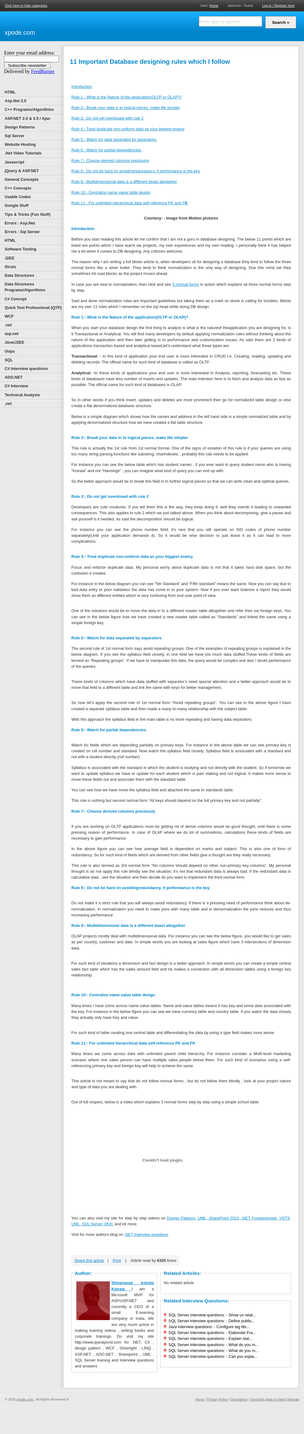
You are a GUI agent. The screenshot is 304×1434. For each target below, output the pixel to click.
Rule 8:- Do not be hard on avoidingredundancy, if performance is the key (135, 171)
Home (213, 5)
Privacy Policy (217, 1399)
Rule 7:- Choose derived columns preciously (110, 160)
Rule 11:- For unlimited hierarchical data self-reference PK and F (129, 203)
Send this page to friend (268, 1399)
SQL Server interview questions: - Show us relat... (212, 1315)
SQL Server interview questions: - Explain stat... (210, 1338)
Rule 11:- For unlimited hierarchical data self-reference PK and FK (133, 1043)
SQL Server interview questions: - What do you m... (213, 1344)
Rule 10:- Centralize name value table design (110, 192)
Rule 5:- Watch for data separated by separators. (114, 139)
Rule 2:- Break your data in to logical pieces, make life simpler (125, 107)
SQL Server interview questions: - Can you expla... (212, 1356)
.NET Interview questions (146, 1234)
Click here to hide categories (26, 5)
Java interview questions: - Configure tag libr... (209, 1326)
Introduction (81, 86)
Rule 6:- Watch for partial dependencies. (106, 150)
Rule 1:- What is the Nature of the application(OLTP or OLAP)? (126, 97)
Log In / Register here (278, 5)
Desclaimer (239, 1399)
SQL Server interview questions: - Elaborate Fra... (212, 1332)
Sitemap (293, 1399)
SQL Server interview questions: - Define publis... (211, 1321)
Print (117, 1260)
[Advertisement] (108, 25)
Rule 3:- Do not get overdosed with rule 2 (107, 118)
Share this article (89, 1260)
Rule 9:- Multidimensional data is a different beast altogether (124, 181)
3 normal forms (185, 284)
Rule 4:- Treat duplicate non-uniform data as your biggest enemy (128, 129)
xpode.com (20, 32)
